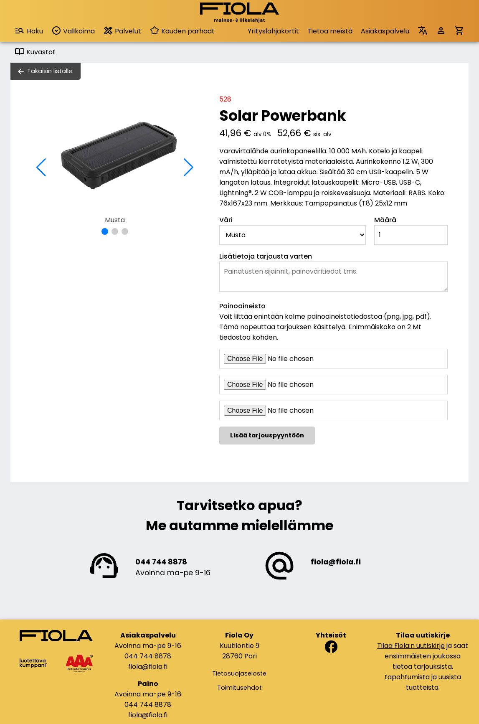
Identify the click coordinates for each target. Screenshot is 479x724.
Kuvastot (35, 52)
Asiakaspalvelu (385, 31)
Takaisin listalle (49, 71)
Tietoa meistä (329, 31)
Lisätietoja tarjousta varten (265, 256)
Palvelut (122, 30)
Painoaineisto (242, 306)
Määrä (385, 220)
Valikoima (73, 30)
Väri (226, 220)
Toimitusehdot (239, 687)
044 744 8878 (161, 562)
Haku (29, 30)
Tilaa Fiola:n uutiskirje (411, 645)
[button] (104, 231)
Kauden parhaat (182, 31)
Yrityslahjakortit (273, 31)
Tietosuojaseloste (239, 673)
